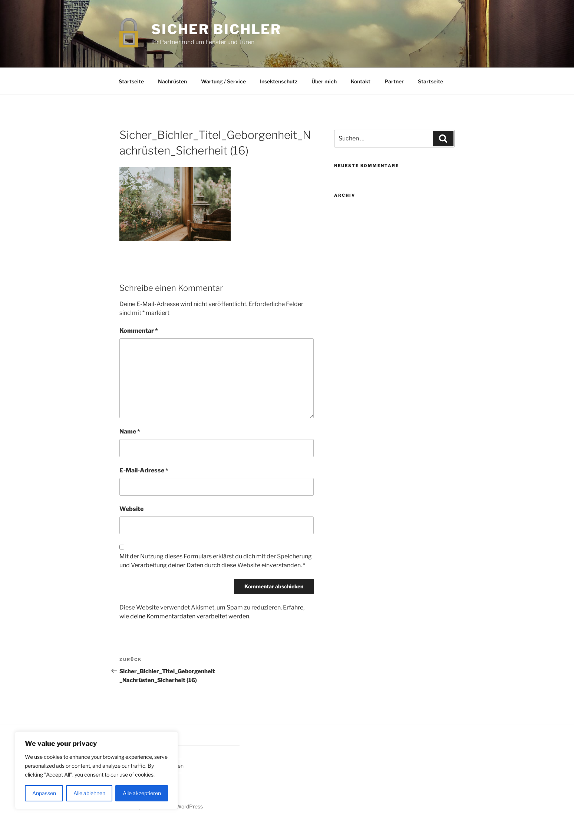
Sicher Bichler (216, 29)
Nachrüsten (172, 81)
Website (131, 508)
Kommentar (138, 330)
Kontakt (360, 81)
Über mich (324, 81)
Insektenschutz (278, 81)
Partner (394, 81)
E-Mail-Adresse (143, 470)
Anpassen (44, 793)
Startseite (131, 81)
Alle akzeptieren (142, 793)
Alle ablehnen (89, 793)
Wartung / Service (223, 81)
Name (129, 431)
